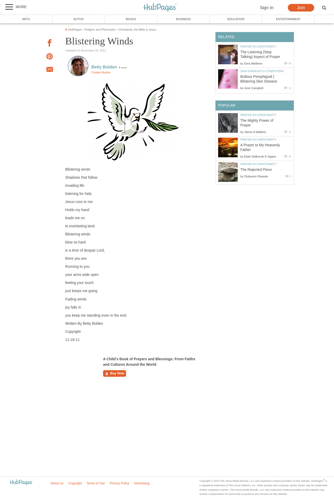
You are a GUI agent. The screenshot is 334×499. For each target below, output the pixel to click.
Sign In (266, 7)
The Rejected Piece (256, 170)
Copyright (75, 483)
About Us (57, 483)
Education (235, 19)
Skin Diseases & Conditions (262, 71)
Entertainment (288, 19)
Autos (79, 19)
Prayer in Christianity (258, 46)
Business (183, 19)
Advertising (141, 483)
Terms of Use (95, 483)
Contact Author (101, 72)
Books (131, 19)
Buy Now (114, 373)
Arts (26, 19)
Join (301, 7)
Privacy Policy (119, 483)
